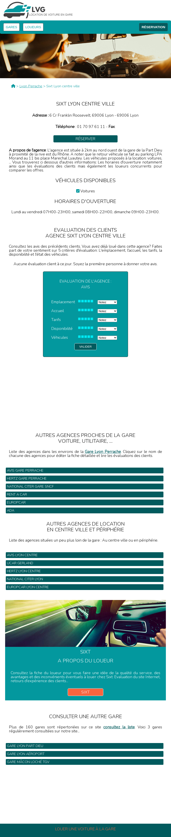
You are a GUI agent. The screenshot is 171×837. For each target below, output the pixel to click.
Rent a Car (17, 494)
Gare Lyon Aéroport (26, 753)
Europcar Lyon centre (28, 587)
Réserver (85, 138)
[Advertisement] (85, 388)
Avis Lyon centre (22, 555)
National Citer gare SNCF (30, 486)
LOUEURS (33, 27)
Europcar (16, 502)
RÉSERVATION (153, 27)
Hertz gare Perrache (27, 478)
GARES (11, 27)
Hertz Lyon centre (24, 571)
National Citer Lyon (25, 579)
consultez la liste (119, 727)
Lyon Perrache (30, 86)
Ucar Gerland (20, 563)
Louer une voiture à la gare (85, 829)
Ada (10, 510)
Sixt (85, 692)
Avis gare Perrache (25, 470)
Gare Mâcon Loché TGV (28, 761)
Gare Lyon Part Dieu (25, 745)
